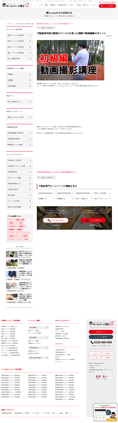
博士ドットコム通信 (58, 413)
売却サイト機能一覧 (81, 199)
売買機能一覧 (42, 199)
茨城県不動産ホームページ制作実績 (10, 385)
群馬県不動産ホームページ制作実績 (10, 383)
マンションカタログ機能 (34, 333)
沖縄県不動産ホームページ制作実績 (64, 399)
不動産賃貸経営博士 (7, 413)
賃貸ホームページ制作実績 (8, 331)
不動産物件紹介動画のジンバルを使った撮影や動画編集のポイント (57, 172)
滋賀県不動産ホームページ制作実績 (37, 383)
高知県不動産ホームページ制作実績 (64, 378)
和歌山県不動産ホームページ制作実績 (65, 397)
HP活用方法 (12, 227)
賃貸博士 (28, 413)
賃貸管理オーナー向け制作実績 (9, 341)
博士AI (79, 5)
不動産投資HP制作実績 (82, 193)
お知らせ (95, 354)
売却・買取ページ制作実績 (8, 339)
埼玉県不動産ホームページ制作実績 (10, 387)
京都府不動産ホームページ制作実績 (37, 385)
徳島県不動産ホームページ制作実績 (37, 395)
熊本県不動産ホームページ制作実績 (64, 392)
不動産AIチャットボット (34, 343)
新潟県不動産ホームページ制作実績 (10, 397)
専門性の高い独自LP (33, 354)
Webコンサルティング (101, 199)
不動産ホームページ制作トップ (9, 327)
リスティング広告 (23, 240)
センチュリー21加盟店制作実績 (9, 348)
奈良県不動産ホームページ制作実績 (37, 390)
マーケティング (25, 233)
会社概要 (107, 354)
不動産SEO (22, 227)
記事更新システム (32, 351)
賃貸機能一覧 (61, 199)
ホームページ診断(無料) (101, 337)
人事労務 (24, 236)
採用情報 (107, 358)
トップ (41, 5)
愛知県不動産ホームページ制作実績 (37, 378)
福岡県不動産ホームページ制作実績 (64, 383)
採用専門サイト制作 (60, 336)
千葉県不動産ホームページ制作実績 (10, 395)
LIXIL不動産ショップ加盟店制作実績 (10, 355)
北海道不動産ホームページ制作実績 (10, 375)
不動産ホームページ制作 (16, 223)
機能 (46, 5)
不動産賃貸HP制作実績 (64, 193)
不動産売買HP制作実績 (45, 193)
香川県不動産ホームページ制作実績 (37, 397)
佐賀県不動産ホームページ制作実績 (64, 387)
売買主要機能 (38, 328)
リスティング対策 (59, 331)
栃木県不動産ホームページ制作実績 (10, 380)
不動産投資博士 (19, 413)
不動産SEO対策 (59, 329)
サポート (72, 5)
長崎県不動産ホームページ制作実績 (64, 385)
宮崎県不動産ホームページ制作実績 (64, 395)
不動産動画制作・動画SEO (62, 339)
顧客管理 (11, 230)
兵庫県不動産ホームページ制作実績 (37, 392)
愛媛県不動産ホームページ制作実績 (64, 375)
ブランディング (13, 233)
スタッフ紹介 (95, 358)
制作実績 (52, 5)
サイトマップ (58, 362)
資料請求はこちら (101, 332)
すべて (11, 220)
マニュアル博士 (46, 413)
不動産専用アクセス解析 (61, 334)
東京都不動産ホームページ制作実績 (10, 390)
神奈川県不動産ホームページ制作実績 (11, 392)
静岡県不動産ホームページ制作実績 (37, 375)
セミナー (94, 5)
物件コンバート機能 (33, 331)
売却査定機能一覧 (38, 348)
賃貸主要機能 (38, 338)
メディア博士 (36, 413)
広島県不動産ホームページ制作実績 (64, 380)
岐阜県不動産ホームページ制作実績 (37, 380)
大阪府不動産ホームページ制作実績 (37, 387)
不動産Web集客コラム (61, 352)
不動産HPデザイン (14, 236)
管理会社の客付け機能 (38, 358)
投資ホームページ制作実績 (8, 334)
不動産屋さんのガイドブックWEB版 (65, 360)
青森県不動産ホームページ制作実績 (10, 378)
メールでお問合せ (107, 6)
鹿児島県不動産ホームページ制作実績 (65, 390)
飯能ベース (69, 413)
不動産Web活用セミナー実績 (62, 355)
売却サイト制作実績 (100, 193)
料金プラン (86, 5)
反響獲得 (19, 230)
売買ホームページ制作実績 (8, 329)
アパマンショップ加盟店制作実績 (10, 353)
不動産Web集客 (19, 220)
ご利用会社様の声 (62, 5)
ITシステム (12, 240)
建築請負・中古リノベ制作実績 (9, 343)
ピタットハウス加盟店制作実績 (9, 351)
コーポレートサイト (95, 366)
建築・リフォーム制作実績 (8, 336)
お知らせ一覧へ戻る (47, 28)
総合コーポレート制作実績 (8, 346)
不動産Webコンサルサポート (62, 327)
